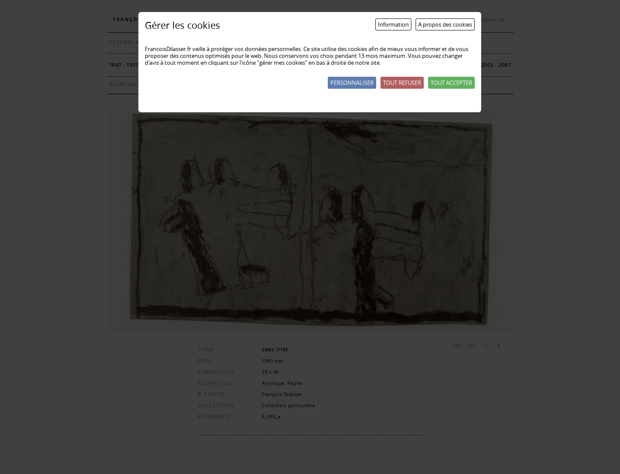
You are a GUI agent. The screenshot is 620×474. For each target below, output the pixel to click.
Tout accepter (451, 83)
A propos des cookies (445, 24)
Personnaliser (352, 83)
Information (393, 24)
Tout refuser (402, 83)
